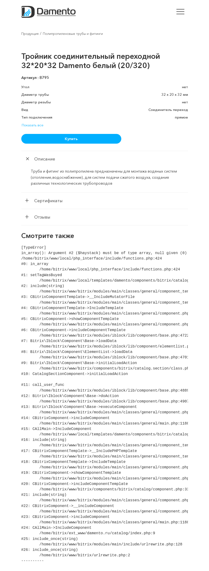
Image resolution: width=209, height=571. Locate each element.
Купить (71, 138)
